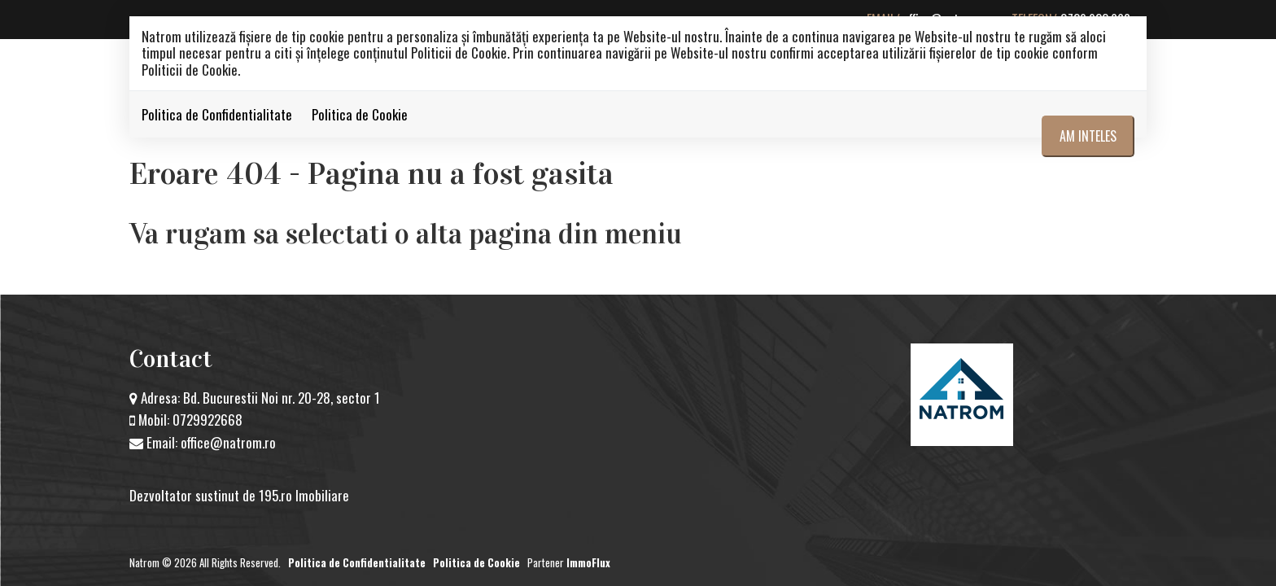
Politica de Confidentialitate (217, 114)
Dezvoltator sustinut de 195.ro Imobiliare (239, 495)
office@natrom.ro (228, 442)
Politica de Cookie (360, 114)
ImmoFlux (588, 562)
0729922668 (208, 419)
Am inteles (1088, 136)
